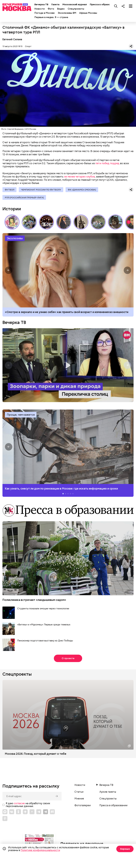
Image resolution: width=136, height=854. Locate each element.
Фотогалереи (82, 806)
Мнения (79, 799)
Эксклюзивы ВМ (69, 12)
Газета (57, 4)
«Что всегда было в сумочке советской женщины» (115, 223)
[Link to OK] (18, 812)
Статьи (78, 793)
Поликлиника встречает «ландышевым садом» (34, 601)
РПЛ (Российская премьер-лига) (24, 198)
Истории (11, 210)
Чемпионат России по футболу (42, 189)
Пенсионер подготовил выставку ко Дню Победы (45, 641)
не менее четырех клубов (79, 176)
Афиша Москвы (90, 12)
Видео (62, 8)
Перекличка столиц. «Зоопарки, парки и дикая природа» (68, 366)
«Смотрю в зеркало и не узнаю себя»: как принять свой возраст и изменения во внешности (66, 313)
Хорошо (124, 848)
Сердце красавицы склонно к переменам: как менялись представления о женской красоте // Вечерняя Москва (63, 223)
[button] (128, 223)
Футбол (9, 189)
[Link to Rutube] (52, 812)
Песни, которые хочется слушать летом (98, 223)
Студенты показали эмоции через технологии (43, 609)
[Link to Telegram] (38, 812)
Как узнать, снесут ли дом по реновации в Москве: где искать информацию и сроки (68, 448)
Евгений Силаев (12, 39)
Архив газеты (107, 793)
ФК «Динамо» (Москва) (83, 189)
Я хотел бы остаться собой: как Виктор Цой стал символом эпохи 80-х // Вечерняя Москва (46, 223)
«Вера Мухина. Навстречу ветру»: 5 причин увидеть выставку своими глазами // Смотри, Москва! (81, 223)
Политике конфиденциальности (40, 850)
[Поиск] (116, 6)
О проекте (68, 659)
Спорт (28, 46)
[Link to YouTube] (32, 812)
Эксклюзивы (15, 239)
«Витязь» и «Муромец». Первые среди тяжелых (43, 625)
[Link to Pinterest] (4, 819)
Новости (41, 8)
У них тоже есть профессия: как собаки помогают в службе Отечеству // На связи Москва (29, 223)
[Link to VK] (11, 812)
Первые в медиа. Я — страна (53, 17)
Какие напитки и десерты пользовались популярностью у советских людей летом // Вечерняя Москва (12, 223)
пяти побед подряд (107, 163)
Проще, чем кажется (21, 416)
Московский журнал (76, 4)
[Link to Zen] (25, 812)
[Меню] (131, 6)
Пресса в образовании (105, 4)
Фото (53, 8)
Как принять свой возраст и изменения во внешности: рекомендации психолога (68, 271)
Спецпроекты (78, 8)
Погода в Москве (46, 12)
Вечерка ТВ (43, 4)
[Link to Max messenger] (4, 812)
